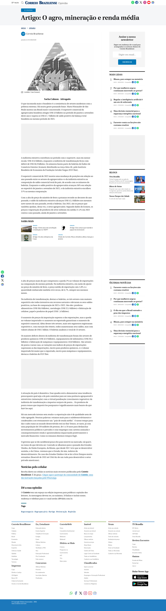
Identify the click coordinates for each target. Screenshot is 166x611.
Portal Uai (135, 563)
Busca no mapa (88, 534)
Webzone (63, 536)
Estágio (38, 536)
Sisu (37, 551)
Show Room (87, 545)
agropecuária (42, 511)
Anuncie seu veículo (114, 531)
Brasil (13, 536)
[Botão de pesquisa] (22, 2)
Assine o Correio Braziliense (20, 584)
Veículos (86, 572)
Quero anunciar (88, 567)
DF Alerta (135, 528)
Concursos (41, 563)
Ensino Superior (40, 531)
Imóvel (87, 524)
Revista (134, 547)
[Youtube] (148, 3)
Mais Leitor (63, 561)
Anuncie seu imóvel (90, 531)
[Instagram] (144, 3)
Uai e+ (134, 566)
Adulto (86, 578)
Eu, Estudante (43, 524)
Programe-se (64, 550)
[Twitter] (140, 3)
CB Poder (135, 534)
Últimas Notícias (41, 542)
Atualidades (136, 550)
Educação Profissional (42, 553)
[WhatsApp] (132, 3)
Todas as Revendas (114, 551)
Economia (14, 539)
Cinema (62, 547)
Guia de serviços (89, 542)
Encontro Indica (137, 553)
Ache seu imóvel (89, 528)
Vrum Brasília (136, 536)
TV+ (61, 558)
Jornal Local (136, 531)
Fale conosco (39, 559)
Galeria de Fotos (89, 551)
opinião (72, 511)
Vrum (111, 524)
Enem (37, 539)
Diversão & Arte (16, 545)
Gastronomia (64, 534)
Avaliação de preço (114, 539)
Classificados (90, 563)
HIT (61, 555)
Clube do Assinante (17, 581)
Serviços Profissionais (90, 581)
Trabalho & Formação (42, 534)
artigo (52, 511)
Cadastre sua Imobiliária (91, 559)
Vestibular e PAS (41, 548)
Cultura (38, 545)
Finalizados (39, 578)
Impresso (16, 566)
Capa (13, 528)
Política (14, 534)
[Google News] (152, 3)
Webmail (62, 539)
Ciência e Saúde (16, 551)
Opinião (63, 2)
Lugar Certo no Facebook (91, 553)
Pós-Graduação (40, 556)
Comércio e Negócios (90, 584)
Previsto (38, 569)
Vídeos (110, 542)
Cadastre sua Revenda (115, 553)
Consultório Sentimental (67, 531)
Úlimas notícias (88, 539)
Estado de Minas (137, 560)
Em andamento (40, 572)
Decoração (87, 548)
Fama (61, 528)
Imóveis (86, 569)
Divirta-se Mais (67, 543)
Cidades (14, 531)
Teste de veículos (113, 536)
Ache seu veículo (113, 528)
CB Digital (15, 575)
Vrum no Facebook (113, 548)
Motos (110, 545)
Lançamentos (88, 536)
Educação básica (41, 528)
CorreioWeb (66, 524)
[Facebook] (136, 3)
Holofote (14, 556)
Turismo (14, 562)
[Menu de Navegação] (15, 2)
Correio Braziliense (21, 524)
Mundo (14, 542)
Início (23, 28)
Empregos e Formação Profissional (94, 575)
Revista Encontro (140, 540)
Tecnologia (15, 559)
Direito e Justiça (16, 572)
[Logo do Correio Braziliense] (41, 3)
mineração (62, 511)
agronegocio (27, 511)
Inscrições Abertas (41, 575)
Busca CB (14, 578)
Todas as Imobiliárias (90, 556)
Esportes (14, 548)
